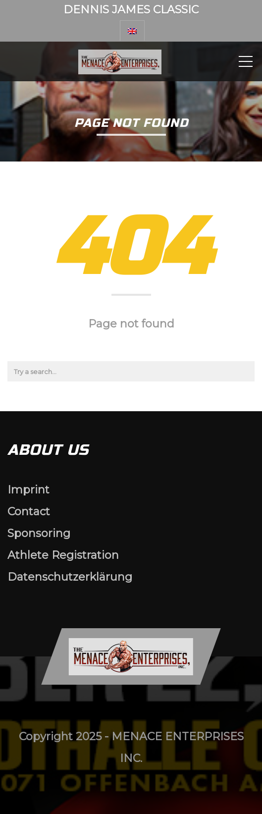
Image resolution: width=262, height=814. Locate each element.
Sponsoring (38, 533)
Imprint (28, 489)
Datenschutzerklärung (69, 577)
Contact (28, 511)
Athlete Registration (63, 555)
